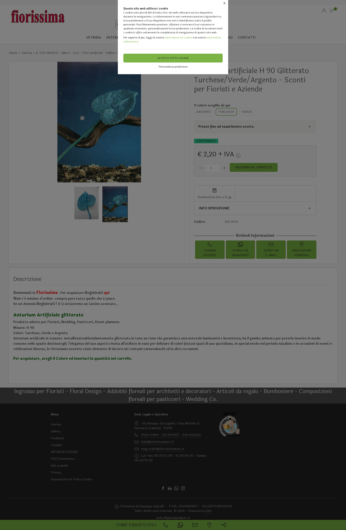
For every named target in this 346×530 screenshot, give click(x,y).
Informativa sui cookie (178, 38)
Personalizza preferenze (173, 67)
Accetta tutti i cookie (173, 58)
